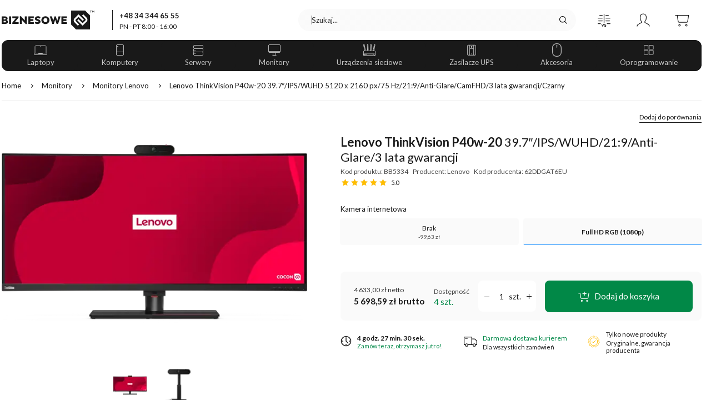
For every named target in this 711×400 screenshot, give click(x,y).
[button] (604, 20)
